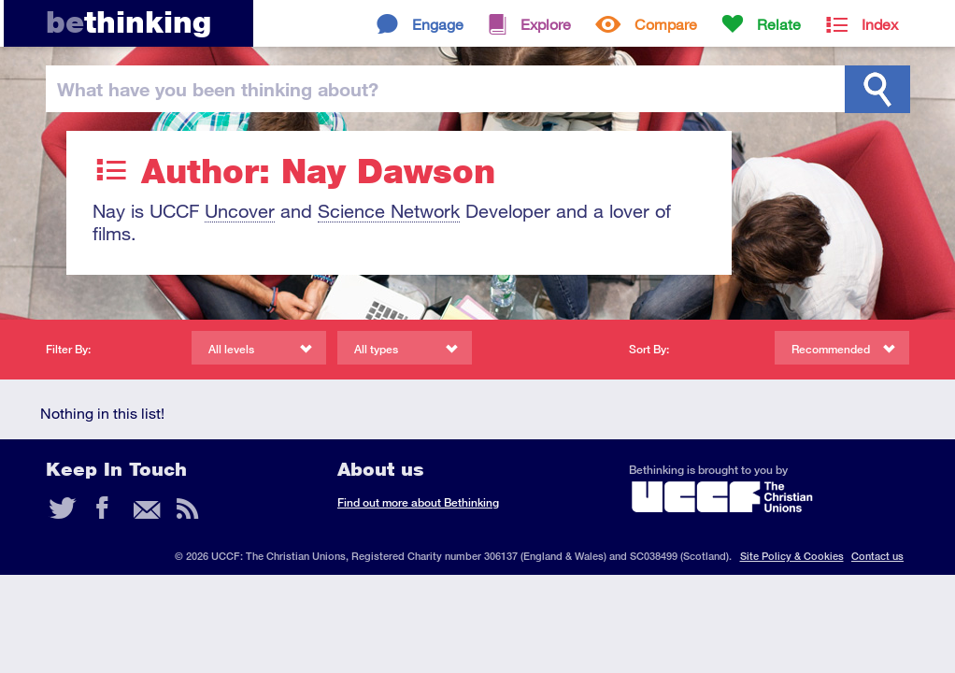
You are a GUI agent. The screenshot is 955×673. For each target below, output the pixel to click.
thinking (128, 22)
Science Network (389, 211)
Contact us (877, 556)
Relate (779, 24)
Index (880, 24)
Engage (437, 24)
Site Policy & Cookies (792, 556)
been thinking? (217, 89)
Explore (545, 24)
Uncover (240, 211)
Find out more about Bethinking (418, 502)
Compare (665, 24)
